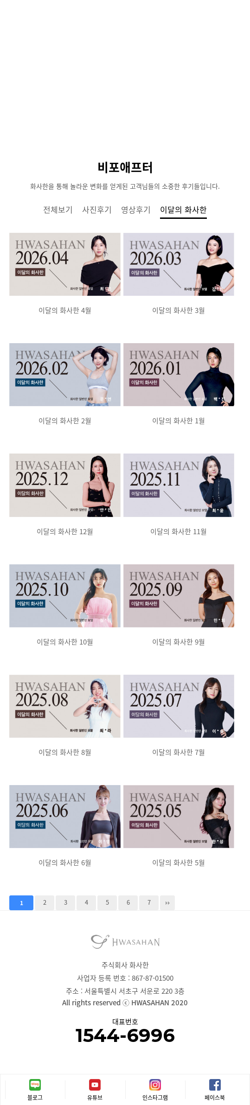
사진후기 (97, 209)
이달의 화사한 (183, 209)
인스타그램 (155, 1097)
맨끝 (167, 902)
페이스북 (215, 1097)
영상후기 (136, 209)
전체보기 (58, 209)
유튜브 (95, 1097)
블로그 (35, 1097)
